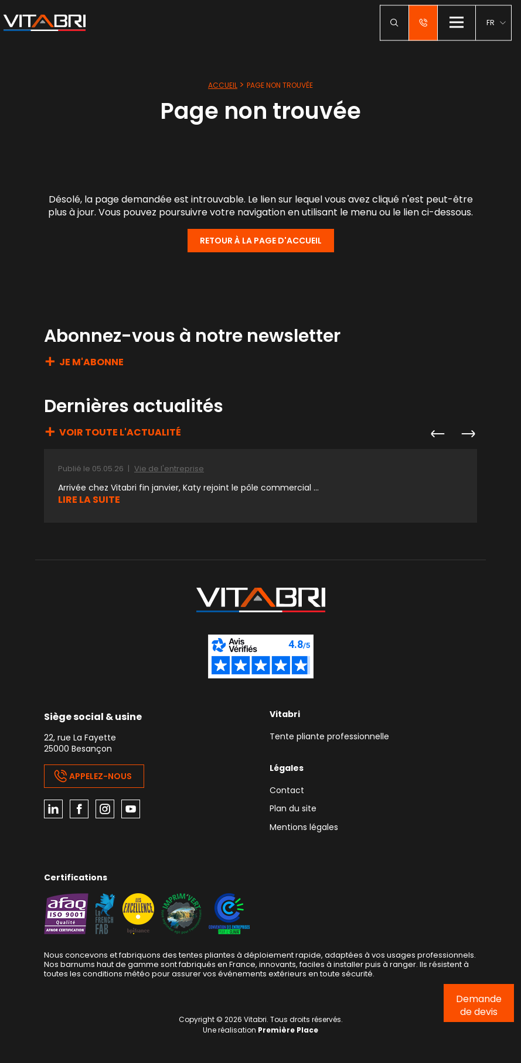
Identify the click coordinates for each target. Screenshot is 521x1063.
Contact (287, 791)
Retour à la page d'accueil (261, 240)
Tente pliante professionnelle (329, 737)
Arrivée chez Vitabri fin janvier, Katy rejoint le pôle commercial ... (188, 487)
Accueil (222, 85)
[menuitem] (496, 22)
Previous (437, 434)
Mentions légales (304, 828)
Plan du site (293, 809)
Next (467, 434)
